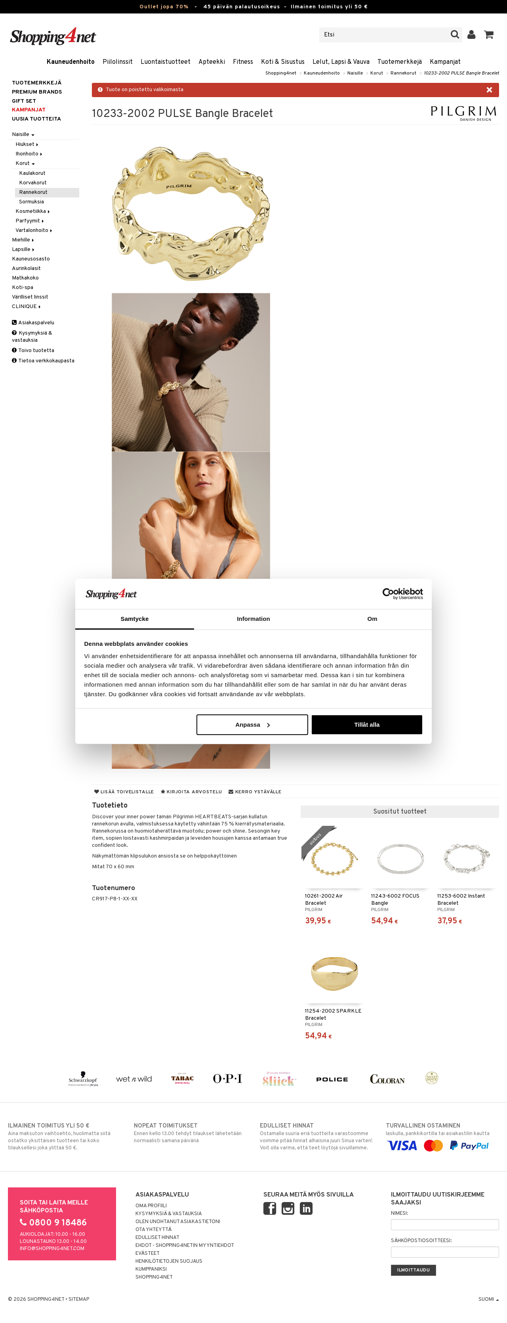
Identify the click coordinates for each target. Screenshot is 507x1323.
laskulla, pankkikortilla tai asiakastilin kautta (442, 1136)
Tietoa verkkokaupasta (43, 361)
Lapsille (24, 249)
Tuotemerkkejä (399, 62)
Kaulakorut (32, 173)
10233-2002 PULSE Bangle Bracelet (461, 73)
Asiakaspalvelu (33, 323)
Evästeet (147, 1253)
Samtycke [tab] (135, 618)
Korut (376, 73)
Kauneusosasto (31, 259)
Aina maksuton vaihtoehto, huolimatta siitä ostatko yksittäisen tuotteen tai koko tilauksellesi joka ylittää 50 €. (64, 1136)
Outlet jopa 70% (164, 7)
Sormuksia (31, 202)
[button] (489, 34)
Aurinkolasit (26, 268)
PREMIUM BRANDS (37, 92)
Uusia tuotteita (36, 119)
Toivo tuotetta (33, 350)
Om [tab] (372, 618)
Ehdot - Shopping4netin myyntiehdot (184, 1246)
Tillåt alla (366, 724)
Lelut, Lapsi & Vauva (341, 62)
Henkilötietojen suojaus (168, 1261)
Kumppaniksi (151, 1269)
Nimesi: (399, 1213)
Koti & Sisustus (283, 62)
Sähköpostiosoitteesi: (421, 1241)
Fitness (243, 62)
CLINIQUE (27, 306)
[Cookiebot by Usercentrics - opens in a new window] (388, 594)
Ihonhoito (29, 154)
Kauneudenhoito (71, 62)
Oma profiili (151, 1206)
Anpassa (252, 724)
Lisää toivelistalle (124, 792)
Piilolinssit (118, 62)
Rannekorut (403, 73)
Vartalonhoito (34, 230)
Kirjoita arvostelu (191, 792)
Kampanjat (445, 62)
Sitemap (79, 1299)
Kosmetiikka (33, 211)
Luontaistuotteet (166, 62)
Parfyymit (30, 221)
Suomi (488, 1299)
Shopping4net (280, 73)
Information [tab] (253, 618)
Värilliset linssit (30, 297)
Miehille (23, 240)
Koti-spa (22, 287)
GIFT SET (24, 101)
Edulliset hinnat (157, 1238)
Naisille (355, 73)
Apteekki (211, 62)
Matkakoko (25, 278)
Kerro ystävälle (255, 792)
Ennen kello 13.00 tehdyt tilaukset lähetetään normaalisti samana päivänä (190, 1133)
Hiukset (27, 144)
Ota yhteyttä (153, 1230)
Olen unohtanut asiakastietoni (177, 1222)
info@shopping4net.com (52, 1249)
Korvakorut (33, 183)
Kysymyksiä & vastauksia (32, 337)
